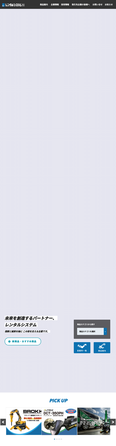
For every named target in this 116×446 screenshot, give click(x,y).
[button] (54, 439)
